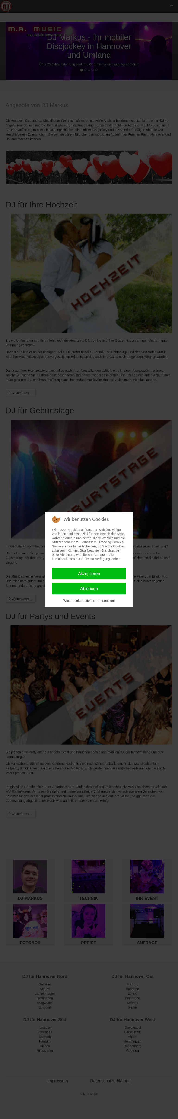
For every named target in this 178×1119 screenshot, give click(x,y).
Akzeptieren (89, 573)
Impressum (107, 600)
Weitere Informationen (79, 600)
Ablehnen (89, 588)
